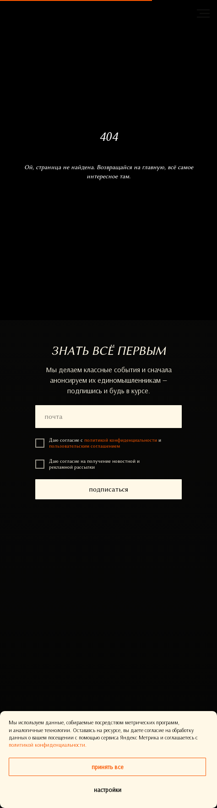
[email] (108, 416)
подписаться (108, 489)
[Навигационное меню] (203, 13)
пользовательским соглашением (84, 446)
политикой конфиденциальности (120, 440)
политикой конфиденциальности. (48, 744)
